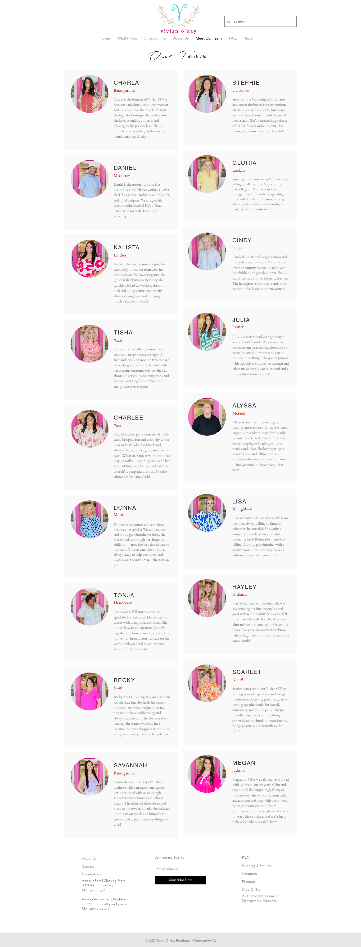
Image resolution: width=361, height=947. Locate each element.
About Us (89, 858)
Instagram (249, 873)
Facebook (249, 881)
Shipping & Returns (256, 866)
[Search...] (260, 21)
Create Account (94, 874)
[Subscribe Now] (180, 880)
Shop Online (251, 889)
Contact (88, 866)
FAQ (245, 858)
